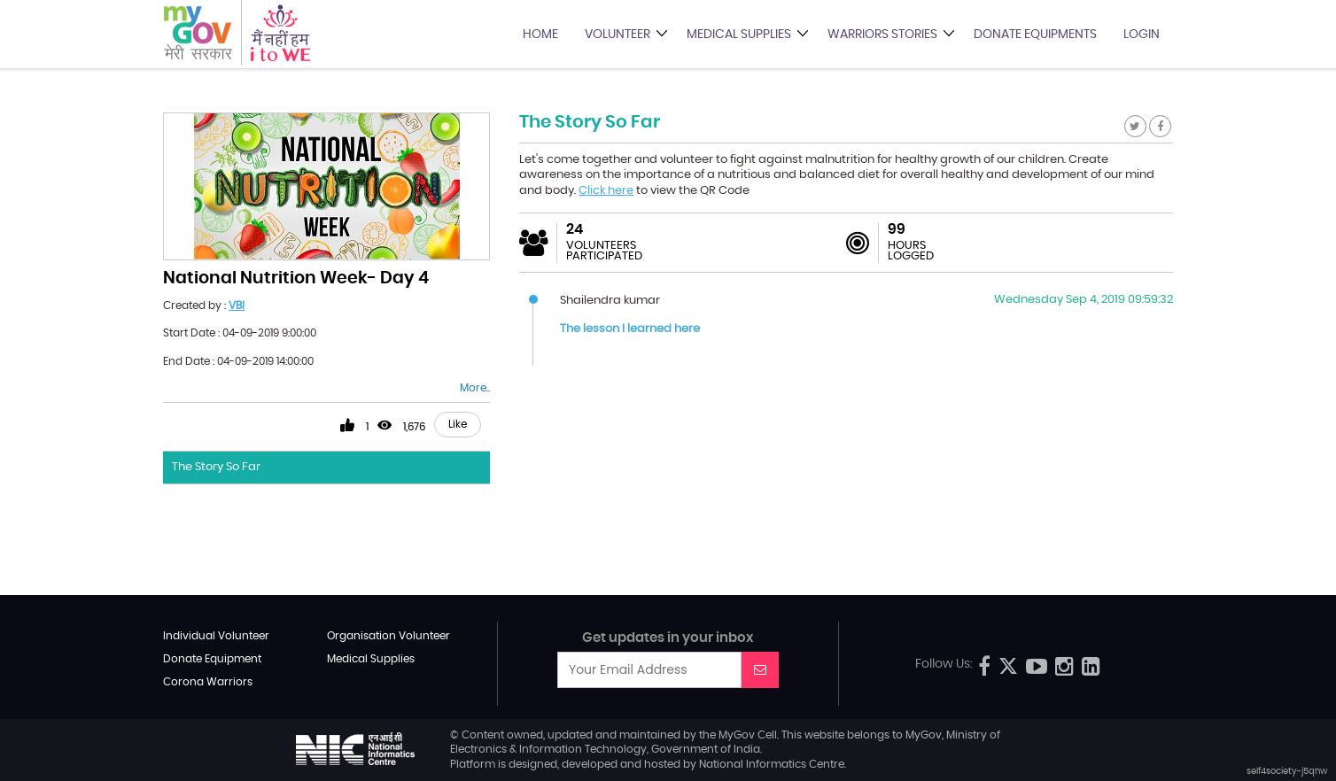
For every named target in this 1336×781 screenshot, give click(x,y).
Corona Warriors (207, 682)
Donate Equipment (212, 658)
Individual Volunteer (216, 635)
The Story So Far (216, 467)
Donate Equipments (1035, 34)
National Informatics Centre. (772, 764)
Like (457, 424)
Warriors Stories (882, 34)
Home (540, 34)
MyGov (736, 735)
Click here (606, 191)
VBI (237, 305)
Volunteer (617, 34)
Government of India (705, 749)
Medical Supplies (739, 34)
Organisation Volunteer (388, 635)
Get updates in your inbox (668, 638)
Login (1141, 34)
